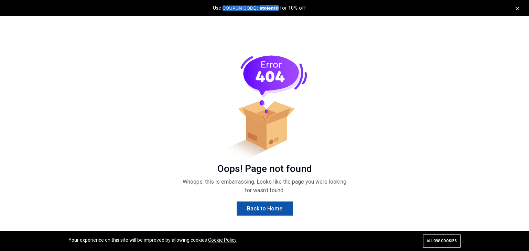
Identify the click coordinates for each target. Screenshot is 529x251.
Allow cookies (442, 241)
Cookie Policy (222, 240)
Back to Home (264, 208)
